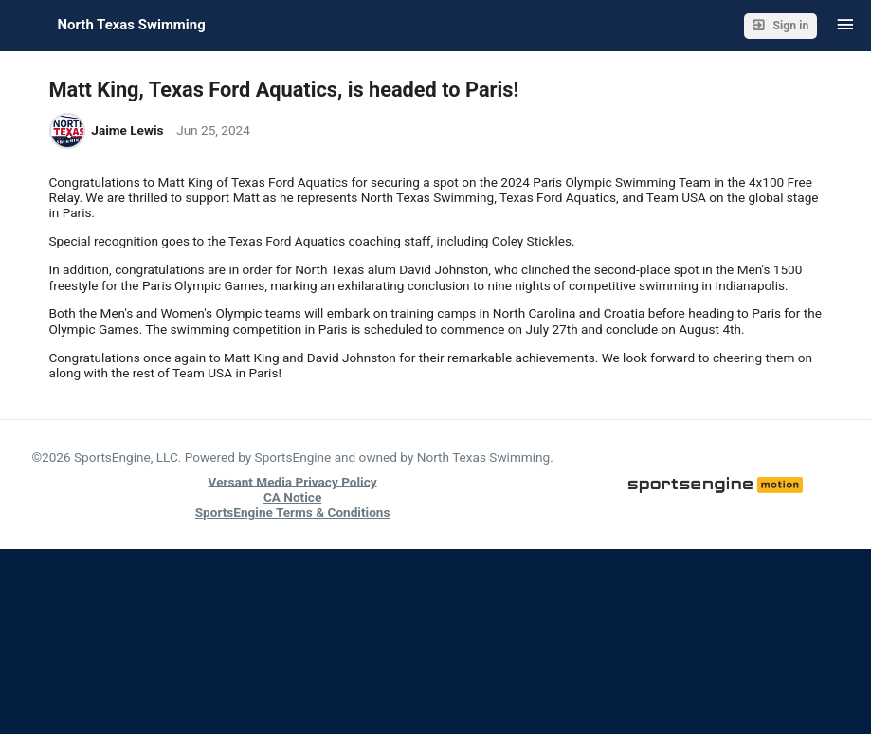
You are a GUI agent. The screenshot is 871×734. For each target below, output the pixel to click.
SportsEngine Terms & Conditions (292, 512)
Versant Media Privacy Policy (293, 480)
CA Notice (292, 497)
